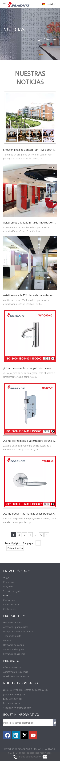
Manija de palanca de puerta (18, 631)
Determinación (15, 548)
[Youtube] (33, 735)
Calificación (9, 600)
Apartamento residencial (15, 671)
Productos (8, 582)
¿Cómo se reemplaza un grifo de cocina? (27, 368)
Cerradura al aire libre (14, 653)
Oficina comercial (12, 667)
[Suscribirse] (54, 722)
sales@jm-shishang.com (18, 707)
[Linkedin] (16, 735)
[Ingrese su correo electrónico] (28, 722)
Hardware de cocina (13, 644)
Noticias (7, 595)
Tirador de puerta (12, 635)
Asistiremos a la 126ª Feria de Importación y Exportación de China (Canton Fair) (30, 295)
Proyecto (8, 586)
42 (41, 534)
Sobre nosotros (11, 604)
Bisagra (7, 640)
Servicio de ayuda (12, 591)
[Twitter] (24, 735)
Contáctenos (9, 609)
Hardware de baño (12, 622)
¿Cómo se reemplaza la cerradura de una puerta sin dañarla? (30, 441)
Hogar (6, 577)
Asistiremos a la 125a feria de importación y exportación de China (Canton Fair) (30, 222)
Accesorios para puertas (15, 626)
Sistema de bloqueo (13, 649)
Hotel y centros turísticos (16, 676)
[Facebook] (7, 735)
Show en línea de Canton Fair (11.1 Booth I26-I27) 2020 (30, 149)
